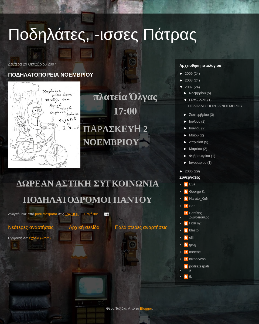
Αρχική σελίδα (84, 227)
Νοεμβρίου (198, 93)
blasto (194, 230)
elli (191, 237)
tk (190, 276)
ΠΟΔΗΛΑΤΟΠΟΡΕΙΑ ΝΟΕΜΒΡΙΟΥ (50, 75)
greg (192, 245)
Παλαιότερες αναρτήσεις (141, 227)
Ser (192, 206)
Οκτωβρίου (198, 100)
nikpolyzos (197, 259)
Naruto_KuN (199, 199)
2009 (189, 73)
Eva (192, 184)
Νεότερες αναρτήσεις (30, 227)
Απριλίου (196, 142)
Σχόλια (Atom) (40, 238)
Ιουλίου (195, 121)
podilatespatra (199, 268)
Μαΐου (194, 135)
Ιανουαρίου (198, 163)
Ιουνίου (195, 128)
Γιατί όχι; (195, 223)
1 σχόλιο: (91, 214)
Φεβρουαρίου (200, 156)
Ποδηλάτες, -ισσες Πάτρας (102, 34)
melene (195, 252)
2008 (189, 80)
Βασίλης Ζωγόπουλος (199, 215)
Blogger (146, 308)
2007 (189, 87)
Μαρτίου (196, 149)
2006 (189, 171)
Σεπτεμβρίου (199, 115)
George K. (197, 191)
